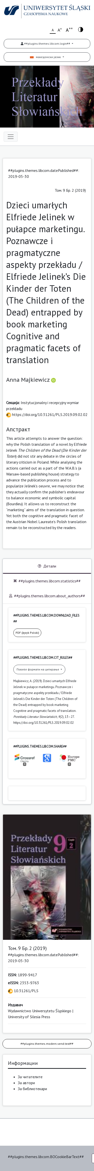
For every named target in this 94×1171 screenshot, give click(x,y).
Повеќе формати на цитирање (38, 669)
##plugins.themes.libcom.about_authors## (47, 595)
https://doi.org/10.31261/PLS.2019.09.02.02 (47, 414)
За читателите (30, 1076)
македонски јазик (46, 57)
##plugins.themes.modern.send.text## (47, 1043)
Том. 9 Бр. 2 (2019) (70, 190)
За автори (26, 1082)
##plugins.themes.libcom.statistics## (47, 580)
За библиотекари (32, 1088)
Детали (47, 566)
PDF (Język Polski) (27, 632)
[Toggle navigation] (11, 137)
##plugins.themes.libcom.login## (46, 43)
